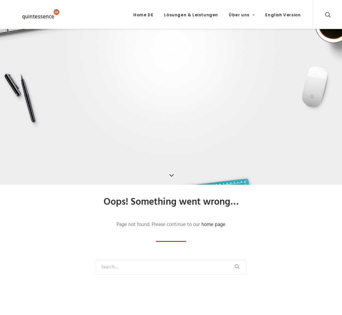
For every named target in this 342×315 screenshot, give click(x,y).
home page (213, 229)
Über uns (241, 17)
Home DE (143, 17)
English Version (283, 17)
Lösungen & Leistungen (191, 17)
